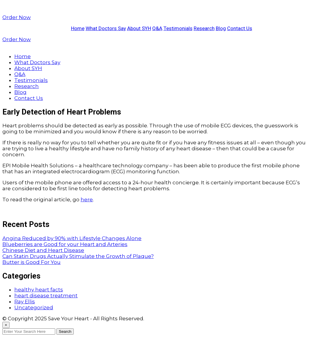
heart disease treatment (46, 296)
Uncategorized (33, 307)
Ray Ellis (24, 301)
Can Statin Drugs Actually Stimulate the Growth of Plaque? (78, 256)
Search (65, 331)
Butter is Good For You (31, 262)
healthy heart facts (38, 290)
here (87, 199)
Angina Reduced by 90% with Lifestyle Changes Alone (71, 238)
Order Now (16, 17)
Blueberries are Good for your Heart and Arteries (64, 244)
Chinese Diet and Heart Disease (43, 250)
